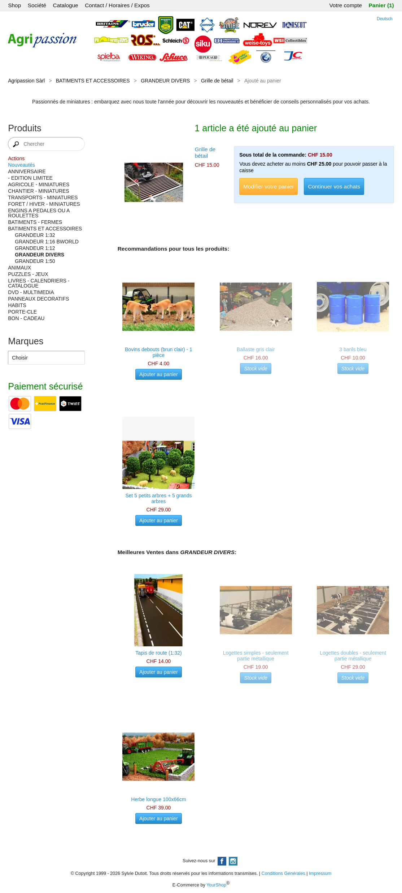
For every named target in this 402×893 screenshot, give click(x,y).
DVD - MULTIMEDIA (31, 292)
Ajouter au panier (158, 374)
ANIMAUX (19, 267)
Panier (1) (381, 5)
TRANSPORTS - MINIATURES (43, 197)
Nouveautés (21, 164)
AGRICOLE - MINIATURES (38, 184)
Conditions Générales (283, 873)
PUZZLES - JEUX (28, 274)
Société (37, 5)
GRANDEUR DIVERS (165, 81)
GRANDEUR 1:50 (35, 261)
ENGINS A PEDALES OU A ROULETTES (38, 213)
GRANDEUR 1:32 (35, 235)
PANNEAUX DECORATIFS (38, 298)
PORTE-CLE (22, 311)
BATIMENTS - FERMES (35, 222)
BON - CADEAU (26, 318)
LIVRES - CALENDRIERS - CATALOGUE (38, 283)
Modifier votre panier (268, 186)
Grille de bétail (217, 81)
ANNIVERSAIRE (26, 171)
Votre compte (345, 5)
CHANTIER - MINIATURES (38, 191)
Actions (16, 158)
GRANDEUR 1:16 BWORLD (47, 241)
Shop (14, 5)
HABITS (17, 305)
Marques (25, 341)
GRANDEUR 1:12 (35, 248)
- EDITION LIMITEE (30, 177)
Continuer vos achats (334, 186)
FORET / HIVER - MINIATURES (44, 204)
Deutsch (385, 18)
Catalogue (65, 5)
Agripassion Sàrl (26, 81)
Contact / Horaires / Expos (117, 5)
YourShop (216, 885)
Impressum (320, 873)
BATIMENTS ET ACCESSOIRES (93, 81)
